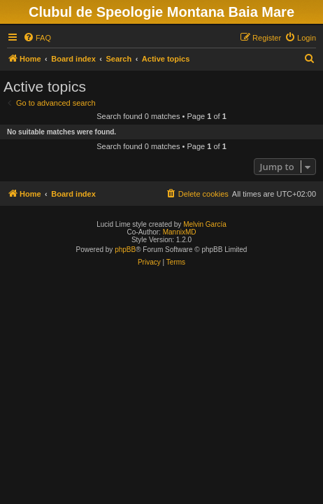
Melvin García (205, 224)
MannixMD (179, 232)
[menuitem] (37, 37)
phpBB (125, 249)
